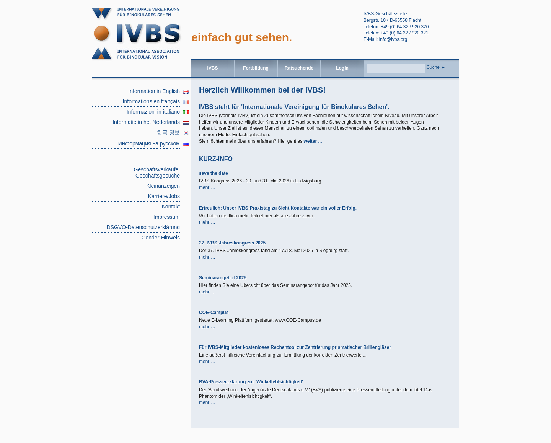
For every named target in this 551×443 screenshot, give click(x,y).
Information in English (154, 91)
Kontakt (171, 207)
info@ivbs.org (393, 39)
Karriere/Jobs (164, 196)
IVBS (212, 68)
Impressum (166, 217)
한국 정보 (168, 132)
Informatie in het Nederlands (146, 122)
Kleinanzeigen (163, 186)
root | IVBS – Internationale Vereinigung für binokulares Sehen (141, 36)
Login (342, 68)
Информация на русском (149, 143)
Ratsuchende (299, 68)
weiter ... (312, 141)
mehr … (207, 187)
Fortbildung (256, 68)
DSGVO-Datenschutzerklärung (143, 227)
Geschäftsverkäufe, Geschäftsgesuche (157, 172)
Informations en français (151, 101)
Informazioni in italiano (153, 112)
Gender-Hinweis (161, 238)
